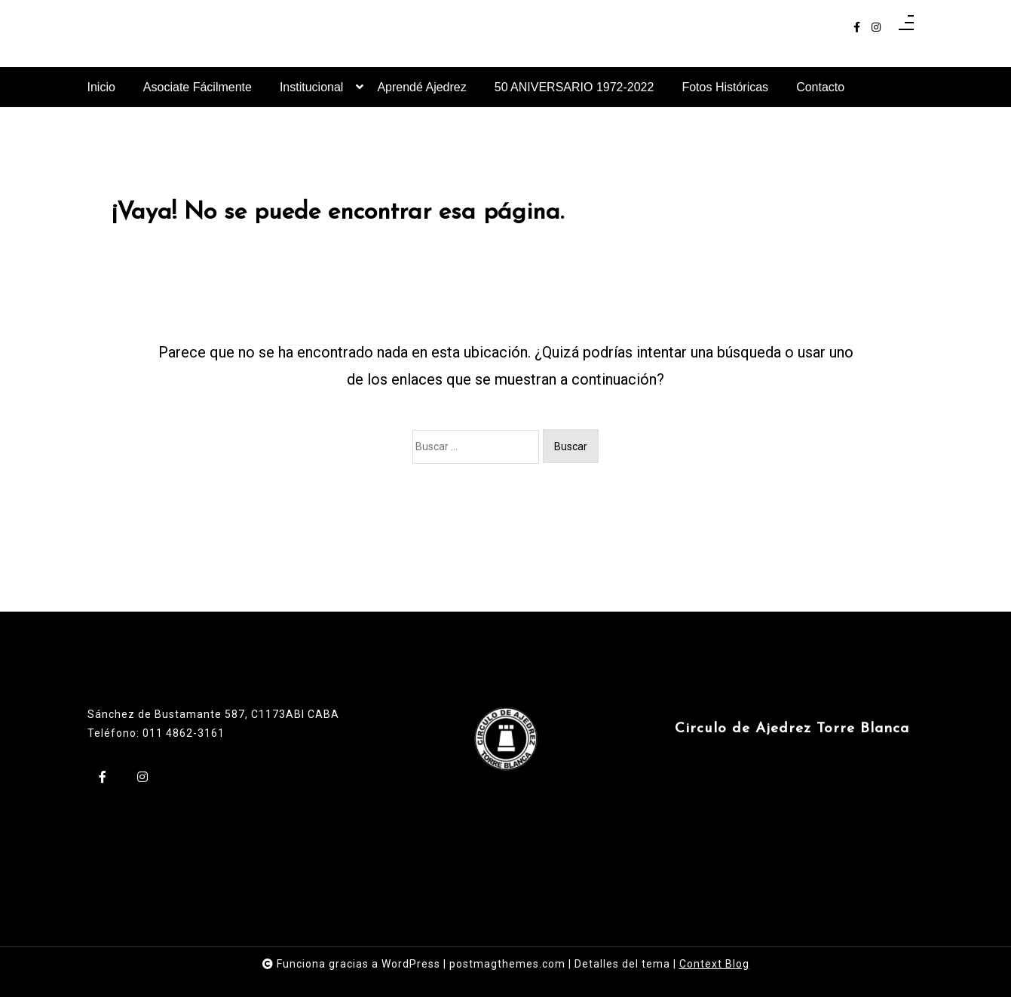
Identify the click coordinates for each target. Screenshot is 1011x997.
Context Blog (714, 964)
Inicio (101, 87)
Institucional (312, 94)
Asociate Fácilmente (197, 87)
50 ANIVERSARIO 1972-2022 (574, 87)
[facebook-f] (856, 27)
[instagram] (876, 27)
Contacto (820, 87)
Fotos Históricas (725, 87)
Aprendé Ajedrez (421, 87)
